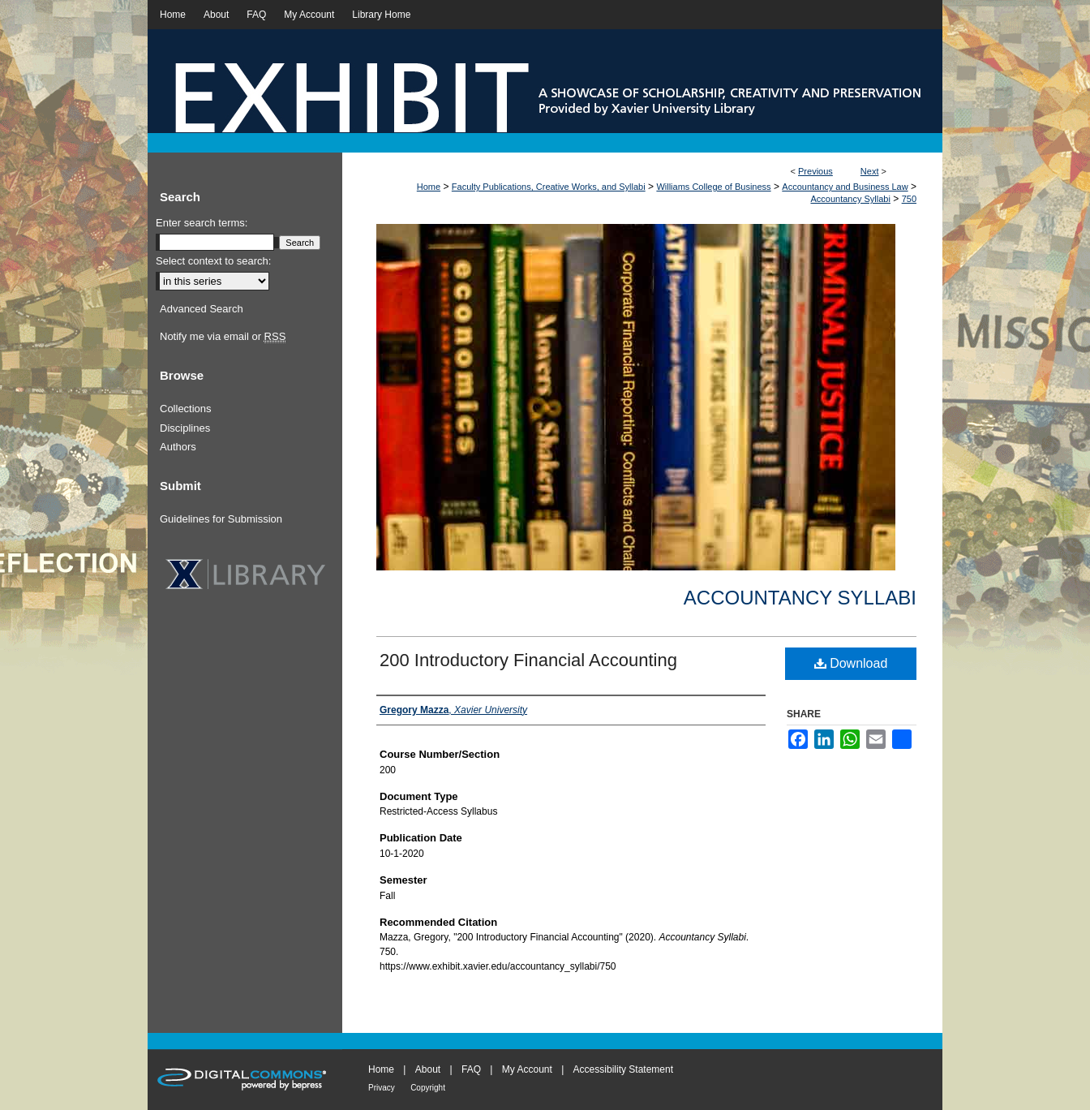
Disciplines (185, 428)
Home (428, 186)
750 (909, 199)
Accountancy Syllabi (850, 199)
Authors (178, 447)
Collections (186, 408)
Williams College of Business (713, 186)
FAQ (471, 1069)
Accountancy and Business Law (845, 186)
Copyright (427, 1087)
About (427, 1069)
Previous (815, 171)
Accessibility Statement (623, 1069)
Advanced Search (201, 309)
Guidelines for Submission (221, 519)
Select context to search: (213, 261)
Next (869, 171)
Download (851, 663)
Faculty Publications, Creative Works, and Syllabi (549, 186)
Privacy (381, 1087)
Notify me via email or (222, 336)
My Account (527, 1069)
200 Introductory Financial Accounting (528, 660)
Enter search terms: (201, 223)
